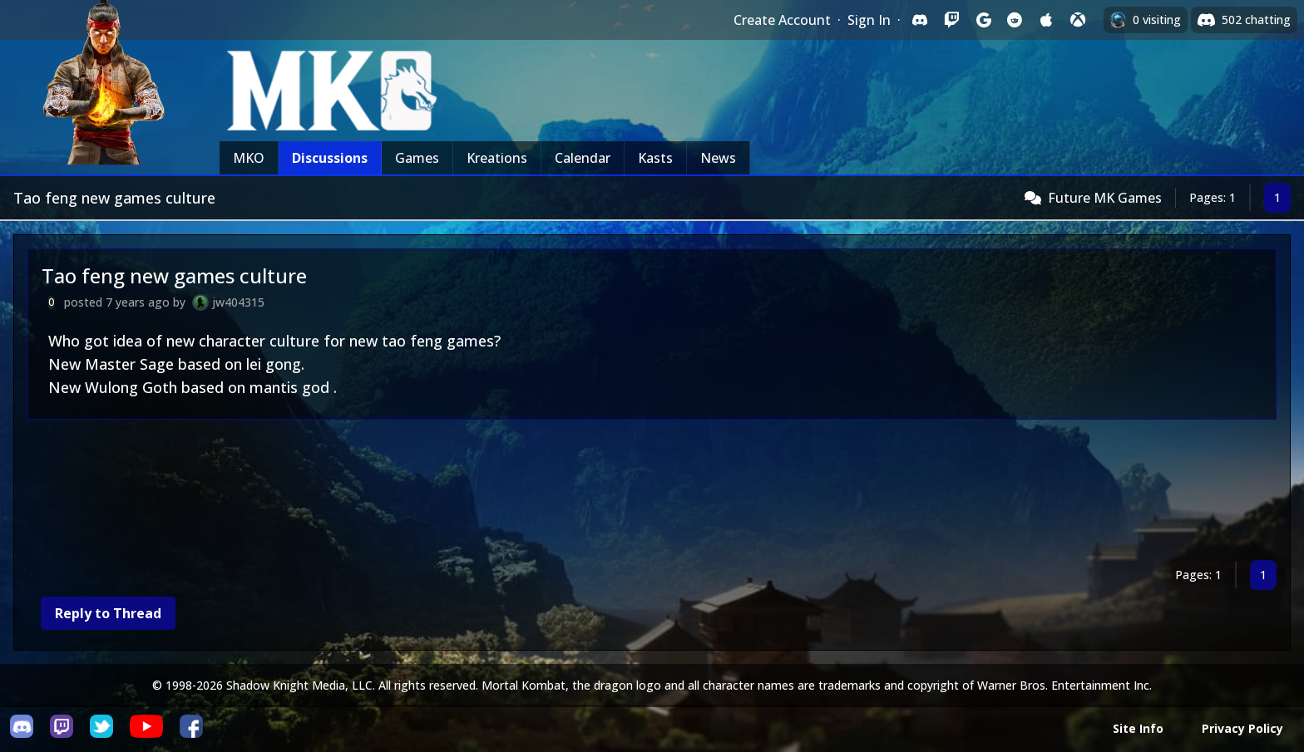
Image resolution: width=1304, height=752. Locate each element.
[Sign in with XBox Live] (1077, 19)
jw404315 (238, 302)
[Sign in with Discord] (919, 19)
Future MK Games (1105, 198)
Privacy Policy (1242, 728)
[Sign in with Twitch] (951, 19)
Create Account (782, 20)
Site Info (1138, 728)
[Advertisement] (526, 493)
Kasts (655, 158)
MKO (248, 158)
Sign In (869, 20)
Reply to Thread (108, 613)
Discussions (330, 158)
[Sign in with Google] (983, 19)
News (718, 158)
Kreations (497, 158)
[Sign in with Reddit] (1014, 19)
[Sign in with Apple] (1046, 19)
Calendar (582, 158)
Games (417, 158)
